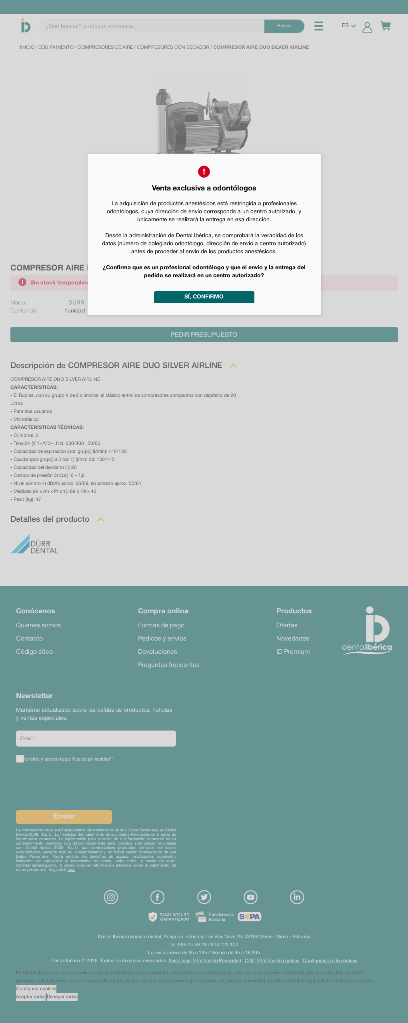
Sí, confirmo (204, 297)
